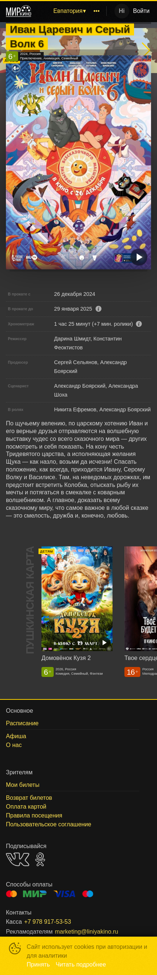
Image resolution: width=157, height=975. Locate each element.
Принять (38, 964)
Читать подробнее (81, 964)
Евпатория (68, 11)
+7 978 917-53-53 (47, 922)
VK (17, 859)
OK (40, 859)
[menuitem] (69, 11)
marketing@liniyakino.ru (86, 932)
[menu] (70, 11)
